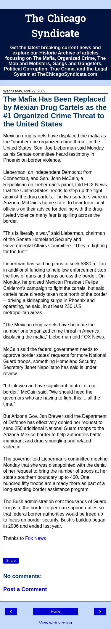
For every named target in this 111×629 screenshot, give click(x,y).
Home (55, 611)
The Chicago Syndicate (55, 27)
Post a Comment (25, 589)
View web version (55, 622)
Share (11, 561)
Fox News (35, 538)
